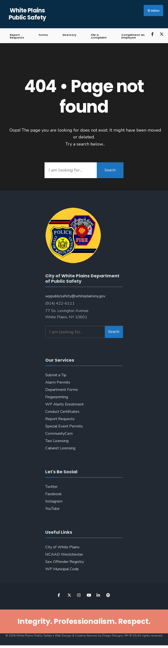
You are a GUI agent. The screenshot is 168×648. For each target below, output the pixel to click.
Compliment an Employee (133, 36)
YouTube (52, 508)
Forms (43, 35)
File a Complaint (99, 36)
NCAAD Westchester (64, 554)
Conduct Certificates (62, 411)
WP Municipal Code (62, 569)
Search (110, 170)
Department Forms (61, 389)
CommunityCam (59, 433)
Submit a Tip (55, 375)
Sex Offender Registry (64, 561)
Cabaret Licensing (60, 448)
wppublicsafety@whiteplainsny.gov (75, 296)
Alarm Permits (57, 382)
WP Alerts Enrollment (64, 404)
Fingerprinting (56, 397)
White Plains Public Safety (27, 13)
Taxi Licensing (57, 441)
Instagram (53, 501)
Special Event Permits (64, 426)
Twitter (51, 486)
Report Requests (17, 36)
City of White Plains (62, 547)
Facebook (53, 494)
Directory (69, 35)
